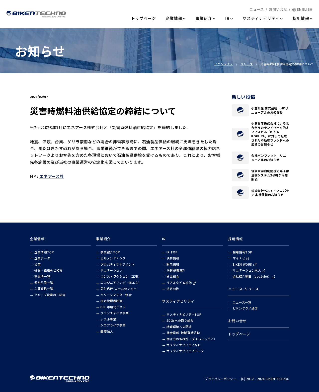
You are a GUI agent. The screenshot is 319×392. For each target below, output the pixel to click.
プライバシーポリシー (221, 379)
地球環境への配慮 (179, 326)
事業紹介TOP (110, 252)
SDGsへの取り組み (180, 320)
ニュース (256, 9)
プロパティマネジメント (117, 264)
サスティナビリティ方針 (183, 345)
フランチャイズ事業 (114, 313)
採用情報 (303, 18)
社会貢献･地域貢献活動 (183, 332)
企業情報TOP (44, 252)
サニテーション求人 (249, 270)
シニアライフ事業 (113, 325)
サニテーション (111, 270)
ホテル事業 (108, 319)
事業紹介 (205, 18)
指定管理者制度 (111, 301)
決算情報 (172, 258)
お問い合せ (278, 9)
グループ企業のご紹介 (50, 295)
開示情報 (172, 264)
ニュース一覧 (242, 302)
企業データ (42, 258)
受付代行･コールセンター (118, 288)
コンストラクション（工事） (120, 276)
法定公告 (172, 288)
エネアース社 (51, 178)
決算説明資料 (175, 270)
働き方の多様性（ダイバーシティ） (191, 339)
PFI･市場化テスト (113, 307)
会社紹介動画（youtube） (254, 276)
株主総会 (172, 276)
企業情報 (176, 18)
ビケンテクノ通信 (245, 308)
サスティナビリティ (262, 18)
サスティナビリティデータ (185, 351)
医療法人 (106, 331)
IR (229, 18)
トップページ (143, 18)
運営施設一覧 (43, 282)
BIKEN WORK (245, 264)
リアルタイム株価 (181, 282)
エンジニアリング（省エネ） (120, 282)
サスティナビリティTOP (183, 314)
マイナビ (241, 258)
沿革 (37, 264)
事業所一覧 (42, 276)
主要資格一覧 (43, 288)
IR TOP (171, 252)
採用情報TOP (242, 252)
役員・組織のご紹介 (48, 270)
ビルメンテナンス (113, 258)
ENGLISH (302, 9)
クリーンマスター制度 (116, 295)
